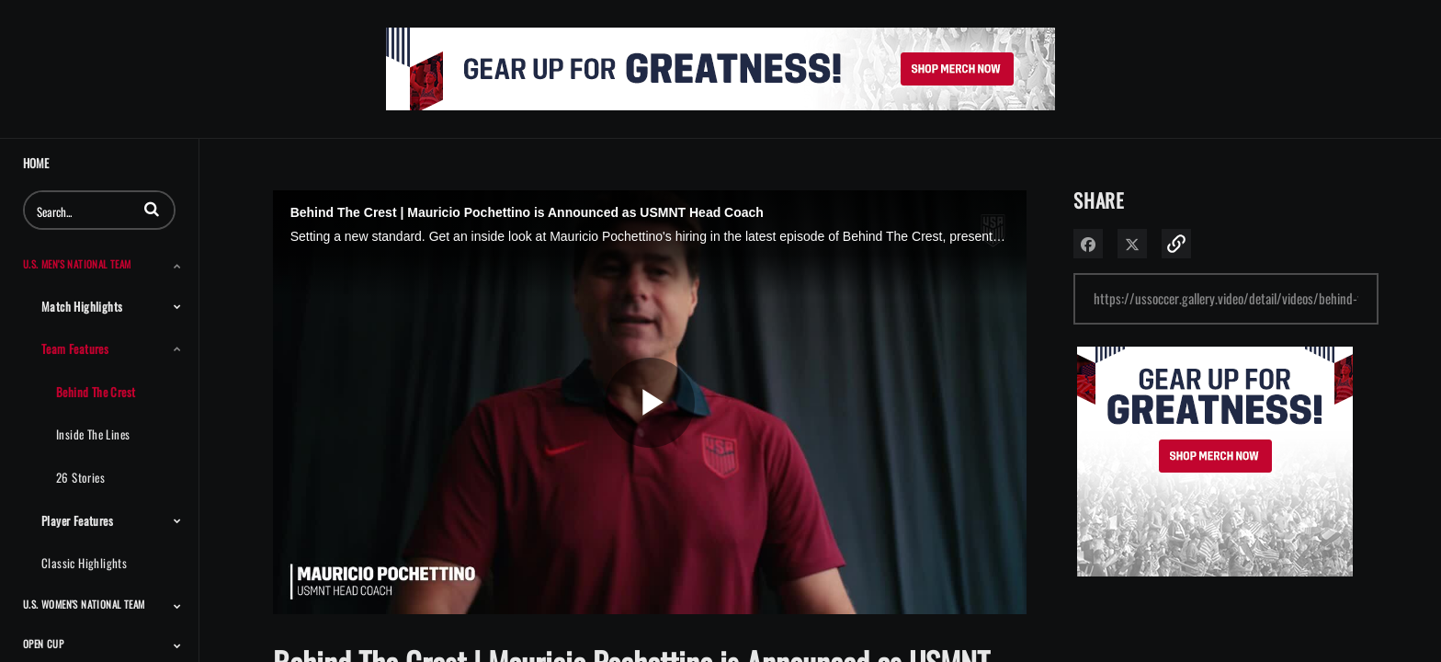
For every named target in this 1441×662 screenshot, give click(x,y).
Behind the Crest (95, 391)
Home (36, 163)
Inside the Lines (93, 434)
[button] (151, 208)
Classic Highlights (84, 563)
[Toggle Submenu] (177, 266)
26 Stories (80, 477)
